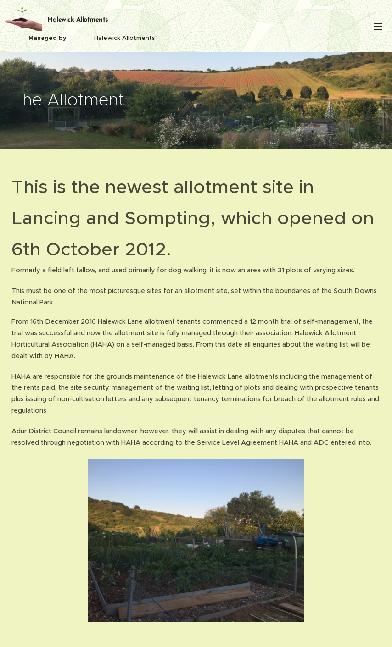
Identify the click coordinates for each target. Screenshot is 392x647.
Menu (378, 26)
